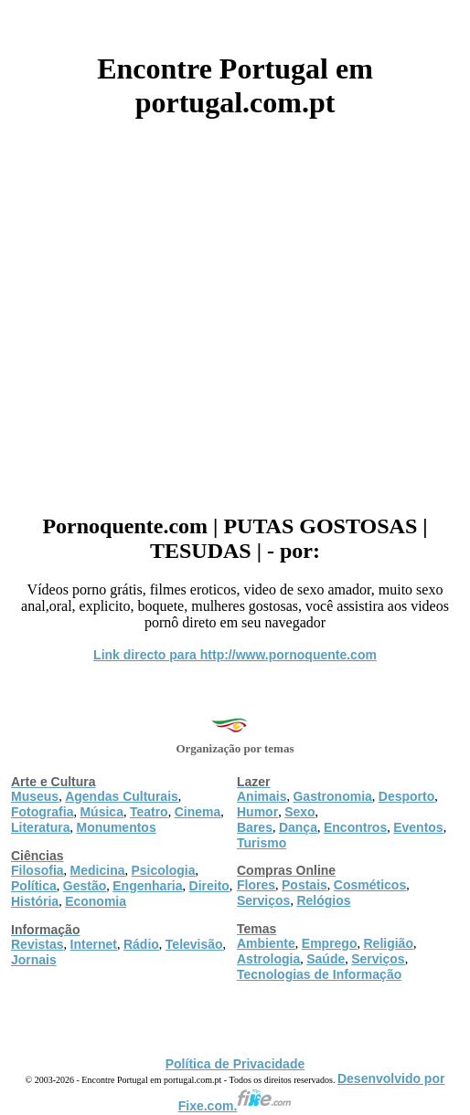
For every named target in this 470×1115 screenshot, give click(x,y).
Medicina (97, 870)
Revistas (37, 944)
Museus (35, 796)
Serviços (263, 900)
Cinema (198, 812)
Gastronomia (332, 796)
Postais (304, 885)
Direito (209, 885)
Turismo (261, 843)
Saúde (325, 959)
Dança (298, 827)
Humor (257, 812)
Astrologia (268, 959)
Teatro (149, 812)
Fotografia (42, 812)
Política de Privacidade (235, 1064)
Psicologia (163, 870)
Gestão (84, 885)
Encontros (355, 827)
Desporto (406, 796)
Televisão (194, 944)
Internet (93, 944)
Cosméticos (370, 885)
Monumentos (116, 827)
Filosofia (37, 870)
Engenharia (147, 885)
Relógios (323, 900)
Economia (95, 901)
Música (101, 812)
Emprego (330, 943)
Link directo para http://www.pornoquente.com (235, 654)
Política (34, 885)
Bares (254, 827)
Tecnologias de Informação (319, 974)
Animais (261, 796)
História (35, 901)
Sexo (299, 812)
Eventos (418, 827)
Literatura (40, 827)
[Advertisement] (235, 309)
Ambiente (266, 943)
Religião (387, 943)
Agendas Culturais (121, 796)
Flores (256, 885)
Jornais (34, 959)
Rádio (141, 944)
